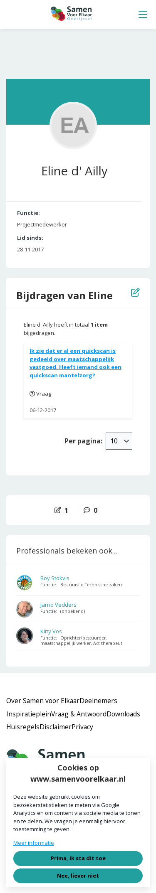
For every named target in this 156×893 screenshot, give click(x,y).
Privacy (82, 726)
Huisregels (23, 726)
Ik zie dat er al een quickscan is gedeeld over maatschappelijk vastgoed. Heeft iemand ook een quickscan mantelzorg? (75, 363)
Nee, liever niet (78, 875)
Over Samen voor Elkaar (42, 700)
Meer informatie (33, 842)
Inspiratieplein (28, 713)
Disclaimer (56, 726)
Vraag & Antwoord (78, 713)
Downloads (123, 713)
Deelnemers (98, 700)
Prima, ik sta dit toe (78, 858)
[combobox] (119, 441)
